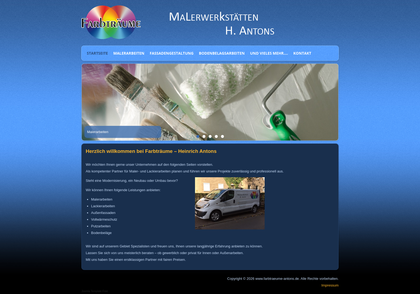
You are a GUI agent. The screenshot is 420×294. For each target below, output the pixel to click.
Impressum (330, 285)
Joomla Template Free (94, 291)
